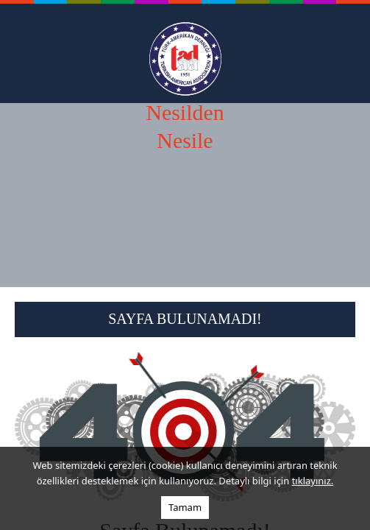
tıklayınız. (313, 480)
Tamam (185, 507)
